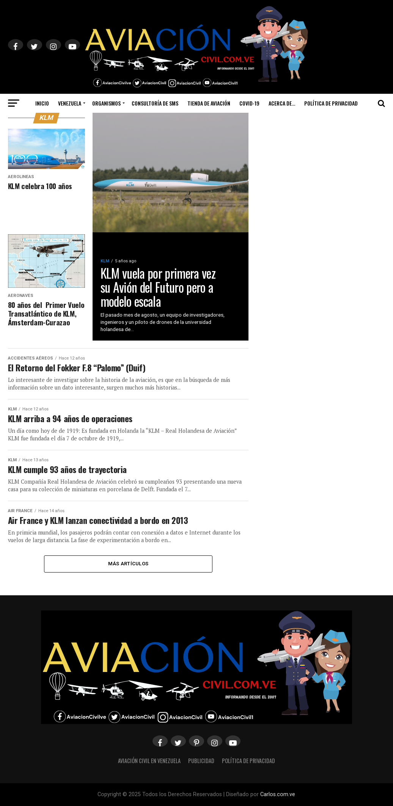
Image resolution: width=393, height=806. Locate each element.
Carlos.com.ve (277, 794)
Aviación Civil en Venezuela (149, 761)
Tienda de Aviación (208, 103)
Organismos (106, 103)
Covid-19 (249, 103)
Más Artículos (128, 563)
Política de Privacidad (331, 103)
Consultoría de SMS (155, 103)
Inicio (42, 103)
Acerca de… (282, 103)
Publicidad (201, 761)
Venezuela (69, 103)
